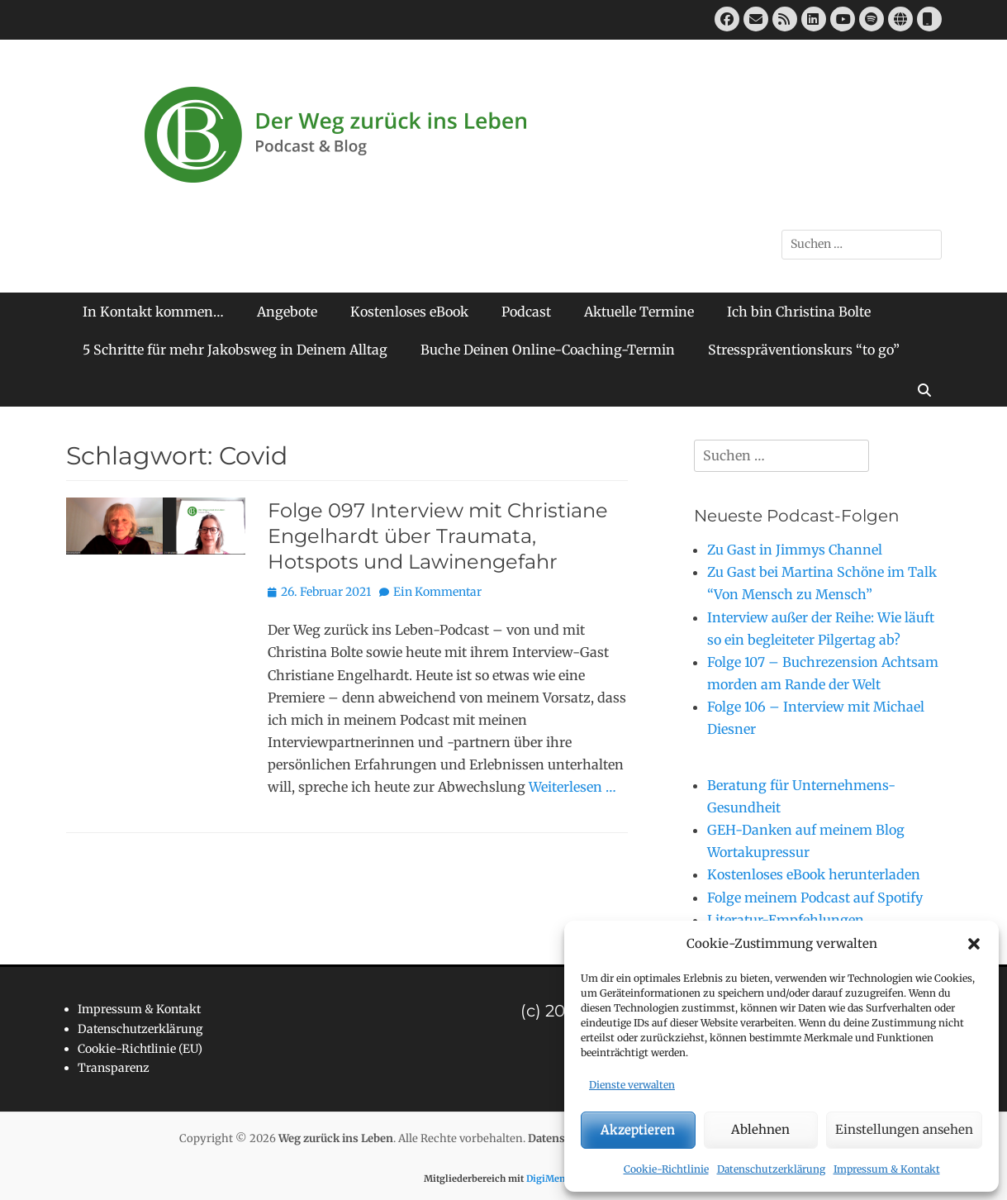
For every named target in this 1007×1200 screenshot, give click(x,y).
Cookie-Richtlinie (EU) (140, 1048)
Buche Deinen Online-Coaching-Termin (547, 349)
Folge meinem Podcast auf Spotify (815, 897)
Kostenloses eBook (409, 311)
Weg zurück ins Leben (335, 1138)
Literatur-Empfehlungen (785, 920)
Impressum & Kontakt (887, 1169)
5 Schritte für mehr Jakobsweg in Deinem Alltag (235, 349)
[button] (974, 944)
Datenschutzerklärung (771, 1169)
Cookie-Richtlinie (666, 1169)
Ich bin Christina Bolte (799, 311)
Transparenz (114, 1067)
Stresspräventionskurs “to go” (804, 349)
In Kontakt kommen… (153, 311)
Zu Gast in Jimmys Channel (794, 549)
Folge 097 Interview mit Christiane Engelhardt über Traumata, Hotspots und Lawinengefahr (438, 536)
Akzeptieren (638, 1129)
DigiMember (554, 1178)
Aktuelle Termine (639, 311)
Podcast (526, 311)
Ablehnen (760, 1129)
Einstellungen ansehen (904, 1129)
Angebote (287, 311)
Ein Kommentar (437, 591)
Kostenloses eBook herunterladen (813, 874)
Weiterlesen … (572, 787)
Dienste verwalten (632, 1085)
